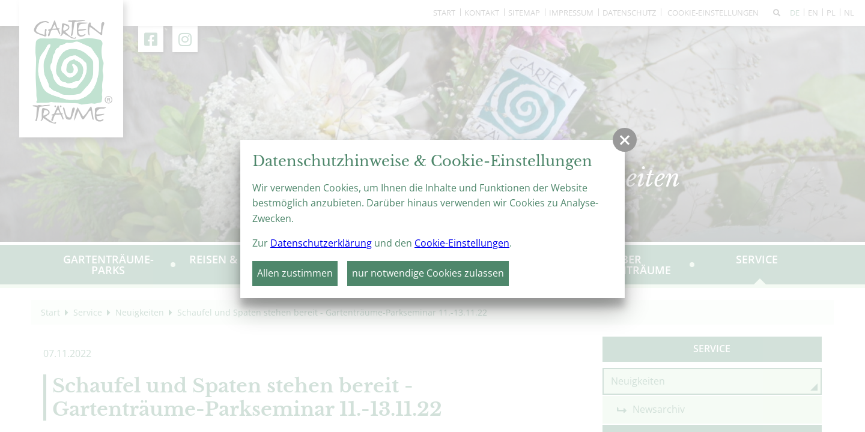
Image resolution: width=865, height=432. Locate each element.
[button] (625, 140)
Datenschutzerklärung (321, 243)
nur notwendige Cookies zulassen (428, 273)
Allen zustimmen (295, 273)
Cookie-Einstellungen (461, 243)
